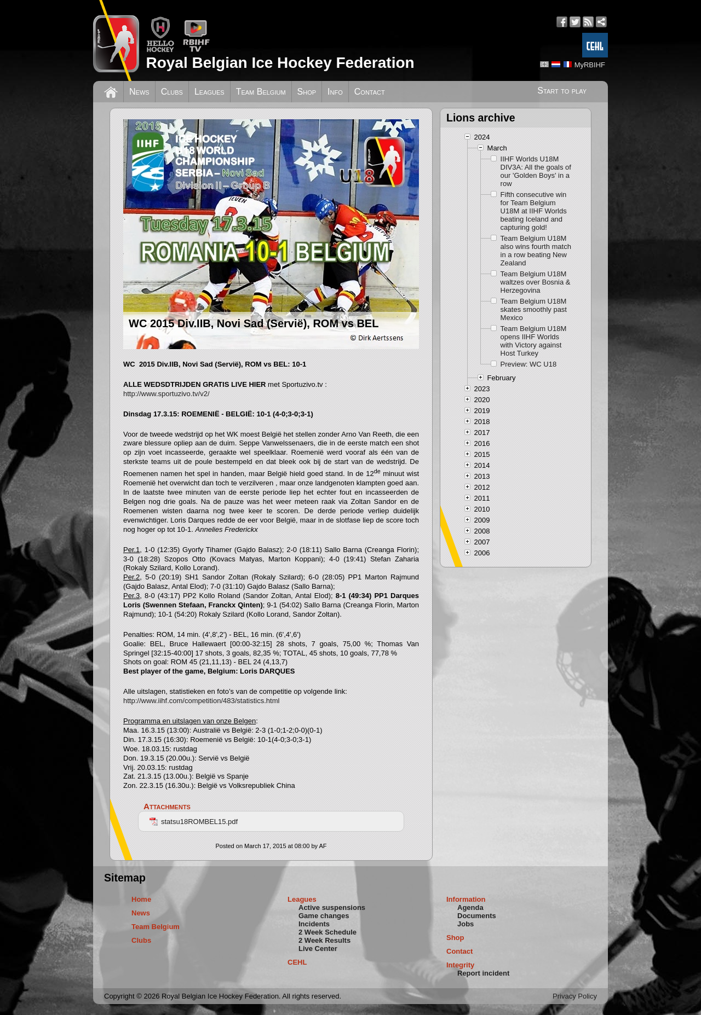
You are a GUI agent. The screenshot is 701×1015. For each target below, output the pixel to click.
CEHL (297, 962)
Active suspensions (331, 907)
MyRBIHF (589, 65)
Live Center (317, 948)
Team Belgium (261, 91)
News (139, 91)
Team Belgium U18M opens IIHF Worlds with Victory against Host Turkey (534, 340)
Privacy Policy (575, 996)
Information (466, 899)
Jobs (465, 924)
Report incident (483, 973)
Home (141, 899)
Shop (307, 91)
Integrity (460, 965)
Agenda (470, 907)
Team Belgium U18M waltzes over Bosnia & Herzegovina (536, 282)
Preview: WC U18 (529, 364)
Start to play (562, 90)
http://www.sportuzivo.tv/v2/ (166, 394)
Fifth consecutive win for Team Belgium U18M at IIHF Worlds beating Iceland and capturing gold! (534, 210)
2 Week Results (324, 940)
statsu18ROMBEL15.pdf (194, 821)
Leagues (209, 91)
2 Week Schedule (327, 932)
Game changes (323, 916)
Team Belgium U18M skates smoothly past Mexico (534, 309)
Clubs (172, 91)
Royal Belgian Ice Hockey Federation (280, 62)
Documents (476, 916)
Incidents (314, 924)
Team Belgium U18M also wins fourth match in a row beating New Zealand (536, 250)
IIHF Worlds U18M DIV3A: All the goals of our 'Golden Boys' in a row (536, 171)
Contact (369, 91)
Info (335, 91)
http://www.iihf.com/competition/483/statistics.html (201, 701)
